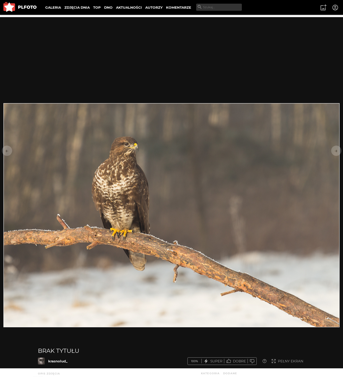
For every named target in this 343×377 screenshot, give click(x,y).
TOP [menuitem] (97, 7)
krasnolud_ (58, 361)
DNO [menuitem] (108, 7)
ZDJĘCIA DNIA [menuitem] (77, 7)
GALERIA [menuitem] (53, 7)
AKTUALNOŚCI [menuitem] (129, 7)
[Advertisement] (171, 49)
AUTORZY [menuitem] (154, 7)
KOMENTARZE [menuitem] (178, 7)
